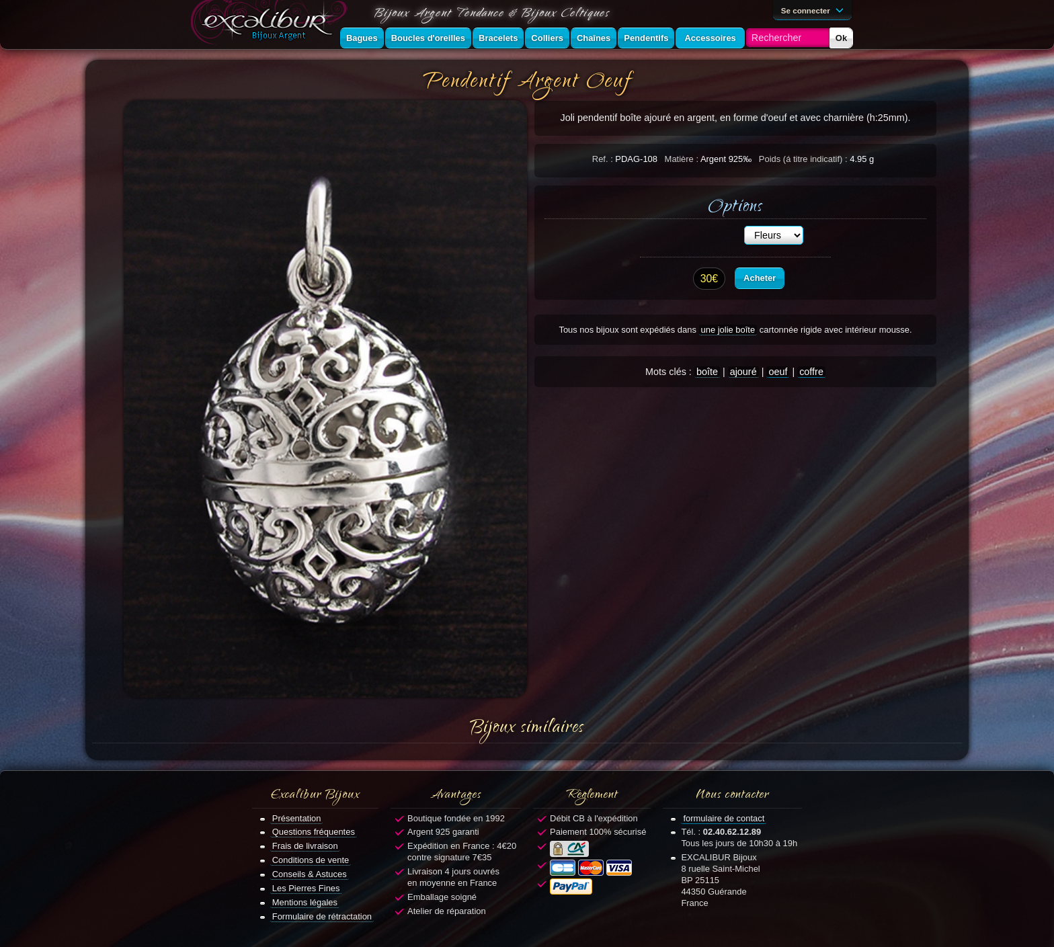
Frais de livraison (305, 846)
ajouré (743, 371)
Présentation (296, 818)
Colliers (547, 38)
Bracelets (498, 38)
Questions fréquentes (313, 832)
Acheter (759, 278)
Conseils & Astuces (309, 874)
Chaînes (593, 38)
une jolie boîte (728, 330)
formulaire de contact (723, 818)
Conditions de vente (311, 860)
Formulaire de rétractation (322, 916)
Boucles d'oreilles (428, 38)
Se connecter (814, 9)
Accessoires (709, 38)
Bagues (362, 38)
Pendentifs (646, 38)
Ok (841, 38)
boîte (707, 371)
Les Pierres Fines (306, 888)
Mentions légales (304, 902)
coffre (811, 371)
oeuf (777, 371)
